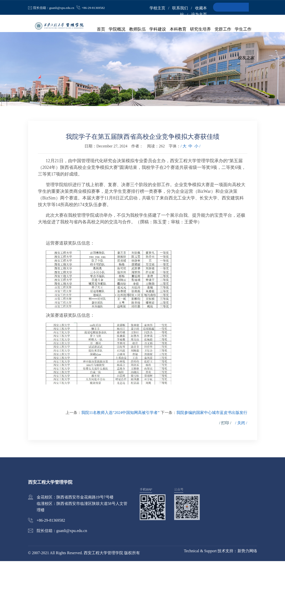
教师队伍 (139, 29)
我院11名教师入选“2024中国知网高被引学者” (120, 454)
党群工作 (223, 29)
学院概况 (119, 29)
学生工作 (243, 29)
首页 (103, 29)
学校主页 (157, 8)
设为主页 (199, 14)
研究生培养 (201, 29)
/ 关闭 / (241, 465)
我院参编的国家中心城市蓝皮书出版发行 (211, 454)
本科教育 (179, 29)
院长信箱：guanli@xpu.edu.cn (53, 8)
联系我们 (180, 8)
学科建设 (159, 29)
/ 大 (183, 188)
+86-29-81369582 (93, 8)
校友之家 (246, 59)
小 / (197, 188)
